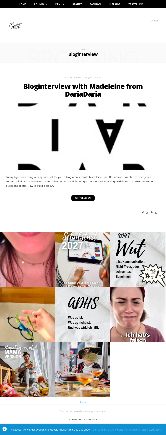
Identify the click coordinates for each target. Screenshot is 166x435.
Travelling (136, 4)
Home (22, 4)
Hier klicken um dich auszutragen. (143, 429)
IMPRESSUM (75, 419)
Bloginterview (72, 77)
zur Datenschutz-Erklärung (108, 429)
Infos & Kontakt (81, 12)
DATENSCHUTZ (89, 419)
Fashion (95, 4)
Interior (114, 4)
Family (59, 4)
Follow (39, 4)
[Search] (146, 21)
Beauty (77, 4)
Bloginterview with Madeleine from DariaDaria (83, 90)
